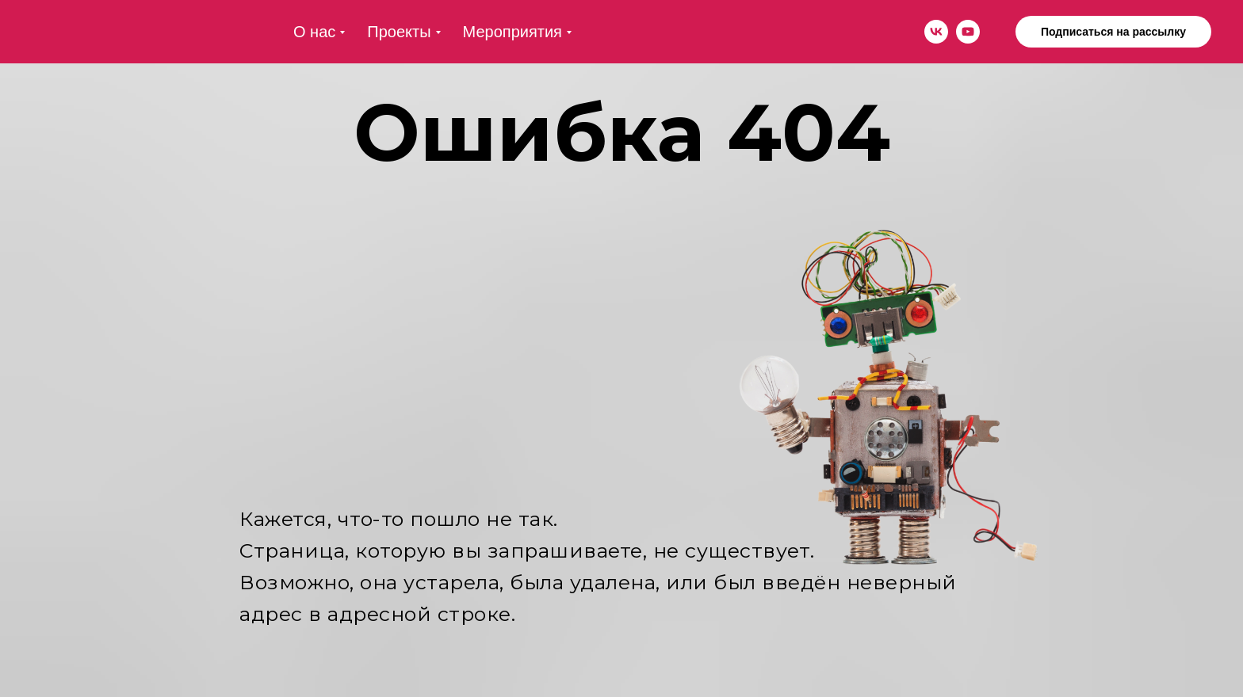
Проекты (398, 31)
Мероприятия (512, 31)
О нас (314, 31)
